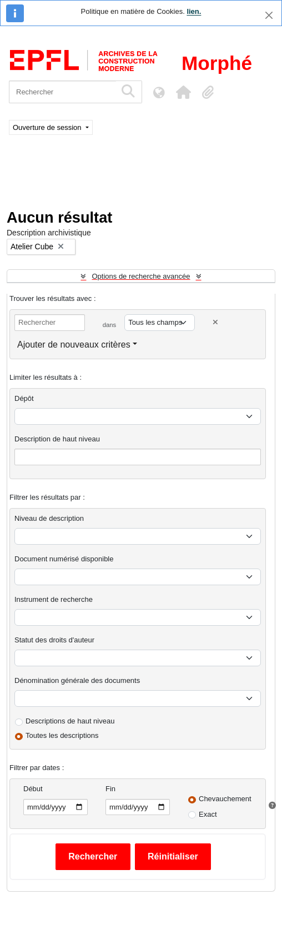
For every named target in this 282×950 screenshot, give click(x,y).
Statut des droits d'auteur (54, 640)
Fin (110, 789)
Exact (208, 814)
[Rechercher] (62, 92)
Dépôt (24, 398)
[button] (183, 92)
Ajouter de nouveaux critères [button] (73, 344)
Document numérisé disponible (63, 559)
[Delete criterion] (215, 322)
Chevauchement (225, 799)
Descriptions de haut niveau (70, 721)
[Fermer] (268, 15)
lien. (194, 11)
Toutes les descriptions (62, 735)
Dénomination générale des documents (77, 680)
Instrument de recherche (53, 599)
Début (33, 789)
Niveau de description (49, 518)
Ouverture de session (48, 127)
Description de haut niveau (57, 439)
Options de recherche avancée (141, 276)
